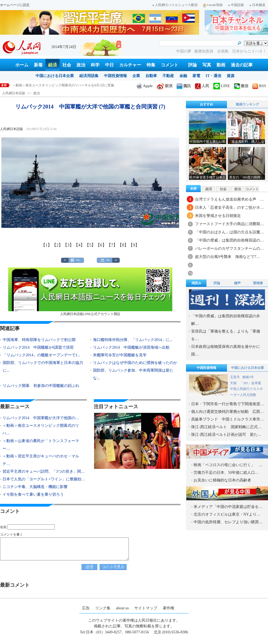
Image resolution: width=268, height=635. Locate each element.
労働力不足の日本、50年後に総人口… (226, 473)
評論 (192, 65)
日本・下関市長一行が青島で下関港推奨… (227, 404)
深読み (196, 283)
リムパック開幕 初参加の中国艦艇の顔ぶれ (41, 386)
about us (122, 608)
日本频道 (257, 5)
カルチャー (130, 65)
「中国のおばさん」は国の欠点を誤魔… (229, 232)
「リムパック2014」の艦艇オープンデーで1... (41, 355)
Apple (145, 86)
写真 (206, 65)
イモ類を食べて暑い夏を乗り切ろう (33, 494)
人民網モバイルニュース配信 (175, 5)
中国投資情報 (115, 76)
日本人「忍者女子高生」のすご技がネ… (229, 207)
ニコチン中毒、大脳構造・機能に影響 (35, 487)
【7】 (112, 245)
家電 (196, 76)
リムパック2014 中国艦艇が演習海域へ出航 (131, 347)
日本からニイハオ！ (249, 51)
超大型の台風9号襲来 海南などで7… (227, 257)
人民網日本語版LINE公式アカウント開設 (90, 291)
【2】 (57, 245)
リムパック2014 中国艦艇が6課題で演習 (38, 347)
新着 (38, 65)
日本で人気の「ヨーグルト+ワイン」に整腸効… (43, 479)
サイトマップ (145, 608)
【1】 (46, 245)
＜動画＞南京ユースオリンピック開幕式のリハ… (40, 429)
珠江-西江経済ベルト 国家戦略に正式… (226, 427)
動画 (221, 65)
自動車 (151, 76)
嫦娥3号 (248, 377)
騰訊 (184, 86)
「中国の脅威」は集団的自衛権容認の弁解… (225, 320)
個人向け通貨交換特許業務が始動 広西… (227, 412)
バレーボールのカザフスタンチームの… (229, 248)
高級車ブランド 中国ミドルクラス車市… (227, 419)
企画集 (223, 51)
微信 (241, 86)
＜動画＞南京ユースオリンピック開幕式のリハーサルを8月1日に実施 (63, 85)
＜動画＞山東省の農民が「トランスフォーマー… (40, 445)
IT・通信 (213, 76)
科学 (95, 65)
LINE (221, 86)
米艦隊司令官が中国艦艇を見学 (120, 355)
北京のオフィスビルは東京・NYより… (227, 514)
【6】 (101, 245)
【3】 (68, 245)
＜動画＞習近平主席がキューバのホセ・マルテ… (40, 460)
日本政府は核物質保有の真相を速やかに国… (225, 350)
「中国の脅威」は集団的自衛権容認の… (229, 240)
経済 (52, 65)
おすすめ (206, 104)
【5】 (90, 245)
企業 (136, 76)
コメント (169, 65)
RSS (259, 86)
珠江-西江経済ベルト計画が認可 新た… (226, 435)
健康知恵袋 (204, 51)
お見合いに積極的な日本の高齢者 (222, 480)
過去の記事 (242, 65)
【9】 (134, 245)
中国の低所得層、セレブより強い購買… (228, 522)
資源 (230, 76)
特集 (151, 65)
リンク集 (102, 608)
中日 (109, 65)
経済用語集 (88, 76)
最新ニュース (15, 406)
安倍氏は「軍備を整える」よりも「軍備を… (225, 335)
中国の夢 (183, 51)
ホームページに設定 (15, 5)
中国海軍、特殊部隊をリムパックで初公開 (39, 340)
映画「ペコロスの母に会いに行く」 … (228, 465)
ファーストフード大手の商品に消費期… (229, 224)
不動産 (168, 76)
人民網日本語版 (13, 93)
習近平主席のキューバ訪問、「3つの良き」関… (43, 471)
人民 (202, 86)
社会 (66, 65)
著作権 (168, 608)
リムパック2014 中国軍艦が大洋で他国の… (40, 418)
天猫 (233, 383)
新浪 (165, 86)
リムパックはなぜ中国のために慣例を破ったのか (135, 363)
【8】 (123, 245)
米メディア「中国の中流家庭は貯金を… (228, 507)
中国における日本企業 (55, 76)
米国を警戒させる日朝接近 (218, 216)
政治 (81, 65)
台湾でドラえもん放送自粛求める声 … (229, 199)
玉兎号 (235, 377)
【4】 (79, 245)
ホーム (21, 65)
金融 (183, 76)
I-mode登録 (213, 5)
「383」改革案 (250, 383)
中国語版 (236, 5)
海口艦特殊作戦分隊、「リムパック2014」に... (133, 340)
